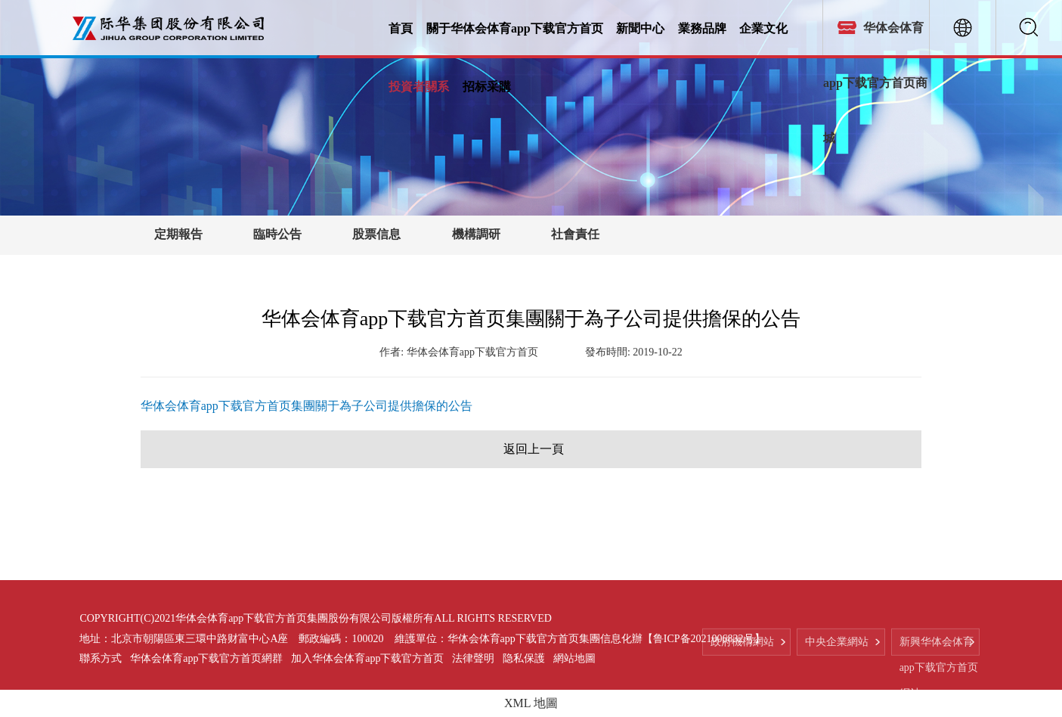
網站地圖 (574, 658)
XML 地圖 (531, 703)
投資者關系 (419, 85)
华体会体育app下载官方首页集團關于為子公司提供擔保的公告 (306, 405)
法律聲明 (473, 658)
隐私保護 (524, 658)
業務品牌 (702, 27)
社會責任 (575, 234)
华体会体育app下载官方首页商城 (875, 82)
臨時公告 (277, 234)
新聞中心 (640, 27)
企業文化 (763, 27)
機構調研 (476, 234)
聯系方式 (100, 658)
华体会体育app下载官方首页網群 (206, 658)
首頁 (401, 27)
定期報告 (178, 234)
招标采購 (487, 85)
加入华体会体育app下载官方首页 (367, 658)
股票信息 (376, 234)
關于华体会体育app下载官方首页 (514, 27)
